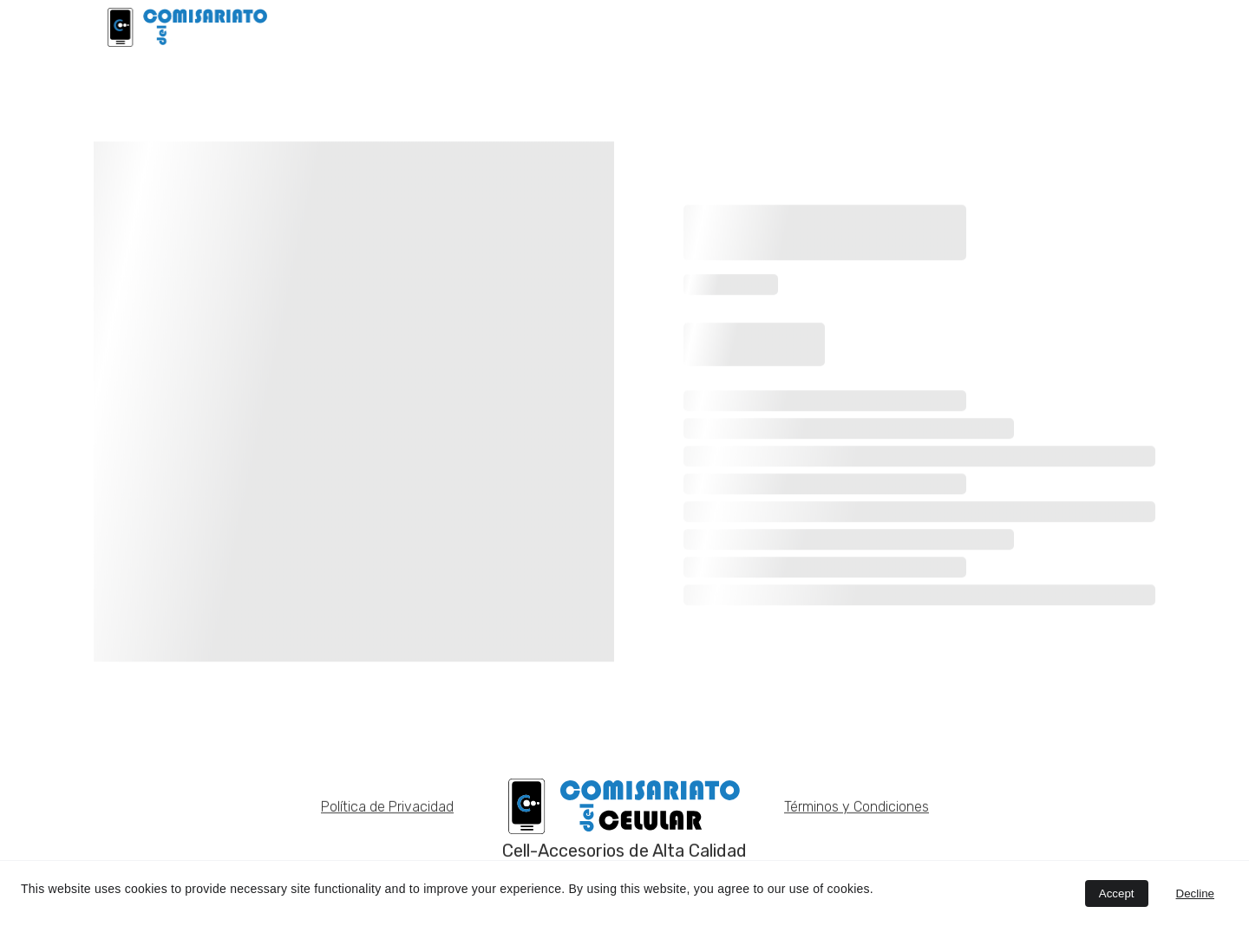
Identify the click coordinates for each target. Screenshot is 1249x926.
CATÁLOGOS (1101, 26)
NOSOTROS (994, 26)
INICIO (676, 26)
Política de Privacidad (387, 808)
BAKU (815, 26)
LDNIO (747, 26)
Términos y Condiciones (856, 808)
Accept (1117, 893)
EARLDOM (895, 26)
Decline (1195, 893)
